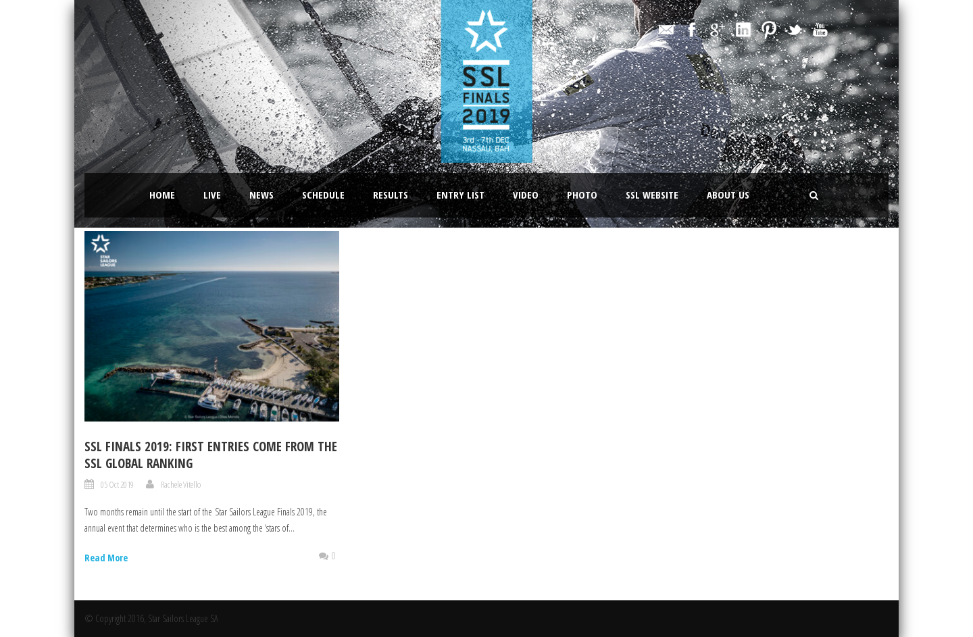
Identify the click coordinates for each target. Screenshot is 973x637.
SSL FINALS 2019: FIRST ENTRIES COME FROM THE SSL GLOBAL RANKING (210, 455)
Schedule (323, 194)
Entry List (460, 194)
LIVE (212, 194)
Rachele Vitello (181, 484)
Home (162, 194)
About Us (728, 194)
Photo (582, 194)
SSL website (652, 194)
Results (390, 194)
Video (526, 194)
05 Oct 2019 (117, 484)
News (261, 194)
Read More (106, 557)
